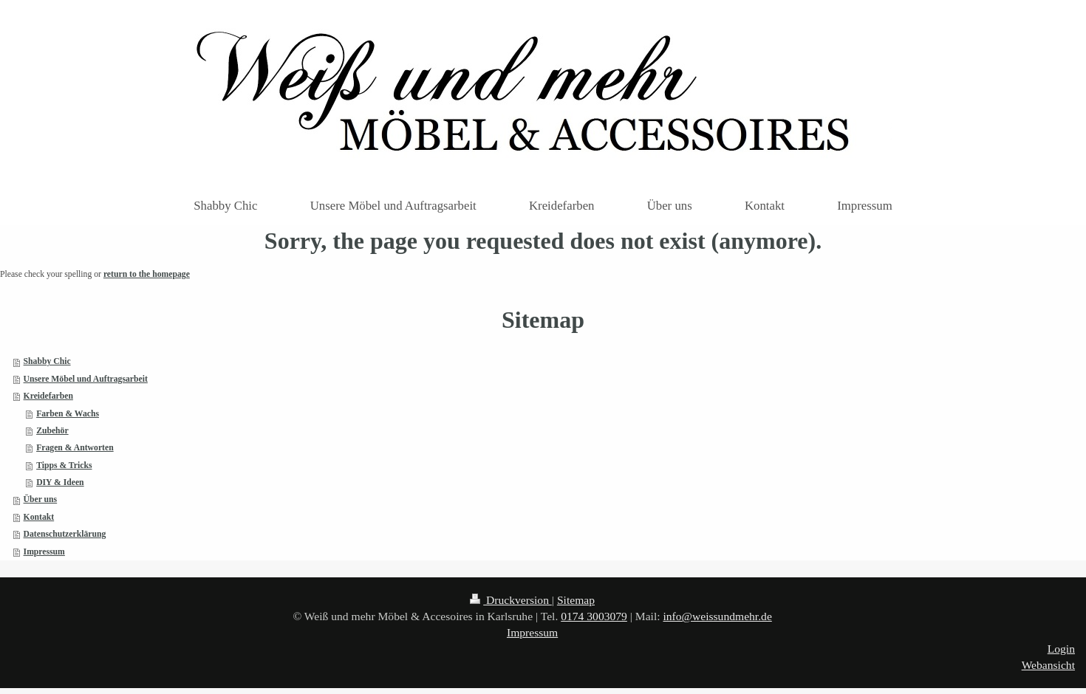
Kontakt (39, 517)
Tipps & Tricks (64, 465)
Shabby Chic (47, 361)
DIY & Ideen (60, 482)
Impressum (44, 552)
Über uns (41, 499)
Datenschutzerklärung (65, 534)
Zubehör (52, 431)
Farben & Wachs (67, 414)
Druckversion (511, 600)
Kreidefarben (48, 396)
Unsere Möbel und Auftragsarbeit (86, 379)
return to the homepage (146, 274)
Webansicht (1048, 665)
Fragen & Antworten (75, 448)
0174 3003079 (594, 616)
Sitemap (576, 600)
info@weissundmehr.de (717, 616)
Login (1061, 648)
